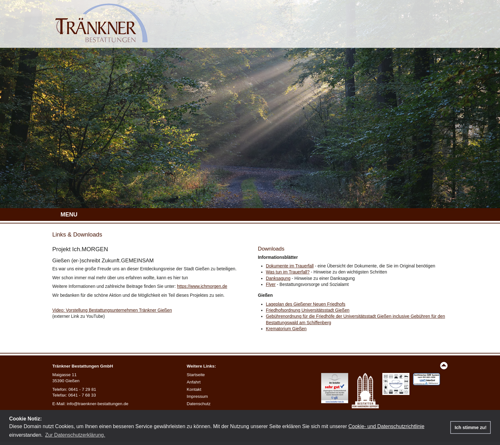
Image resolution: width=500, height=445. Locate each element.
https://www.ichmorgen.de (202, 286)
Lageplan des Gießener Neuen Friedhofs (305, 304)
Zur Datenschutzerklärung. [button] (75, 435)
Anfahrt (194, 382)
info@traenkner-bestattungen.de (98, 403)
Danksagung (278, 278)
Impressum (197, 396)
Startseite (196, 374)
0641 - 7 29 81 (82, 389)
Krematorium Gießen (286, 328)
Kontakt (194, 389)
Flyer (271, 284)
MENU (69, 214)
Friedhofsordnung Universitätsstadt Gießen (307, 310)
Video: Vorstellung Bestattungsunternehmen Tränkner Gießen (112, 310)
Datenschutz (199, 403)
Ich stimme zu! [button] (471, 427)
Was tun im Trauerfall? (288, 272)
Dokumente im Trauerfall (290, 266)
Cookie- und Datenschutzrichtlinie (386, 426)
